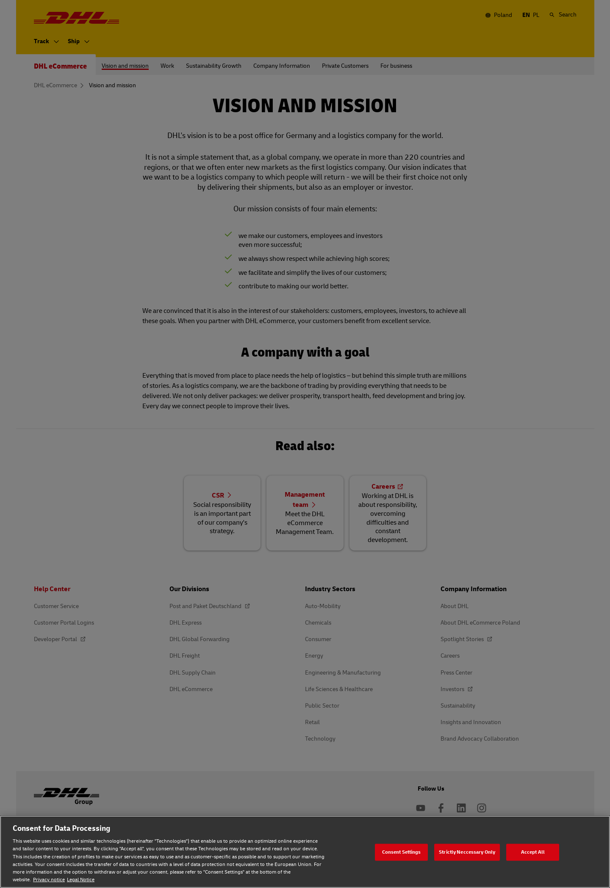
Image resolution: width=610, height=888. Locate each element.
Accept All (533, 852)
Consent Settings (401, 852)
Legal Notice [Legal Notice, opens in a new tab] (80, 880)
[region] (305, 852)
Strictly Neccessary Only (467, 852)
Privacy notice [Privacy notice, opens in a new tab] (49, 880)
